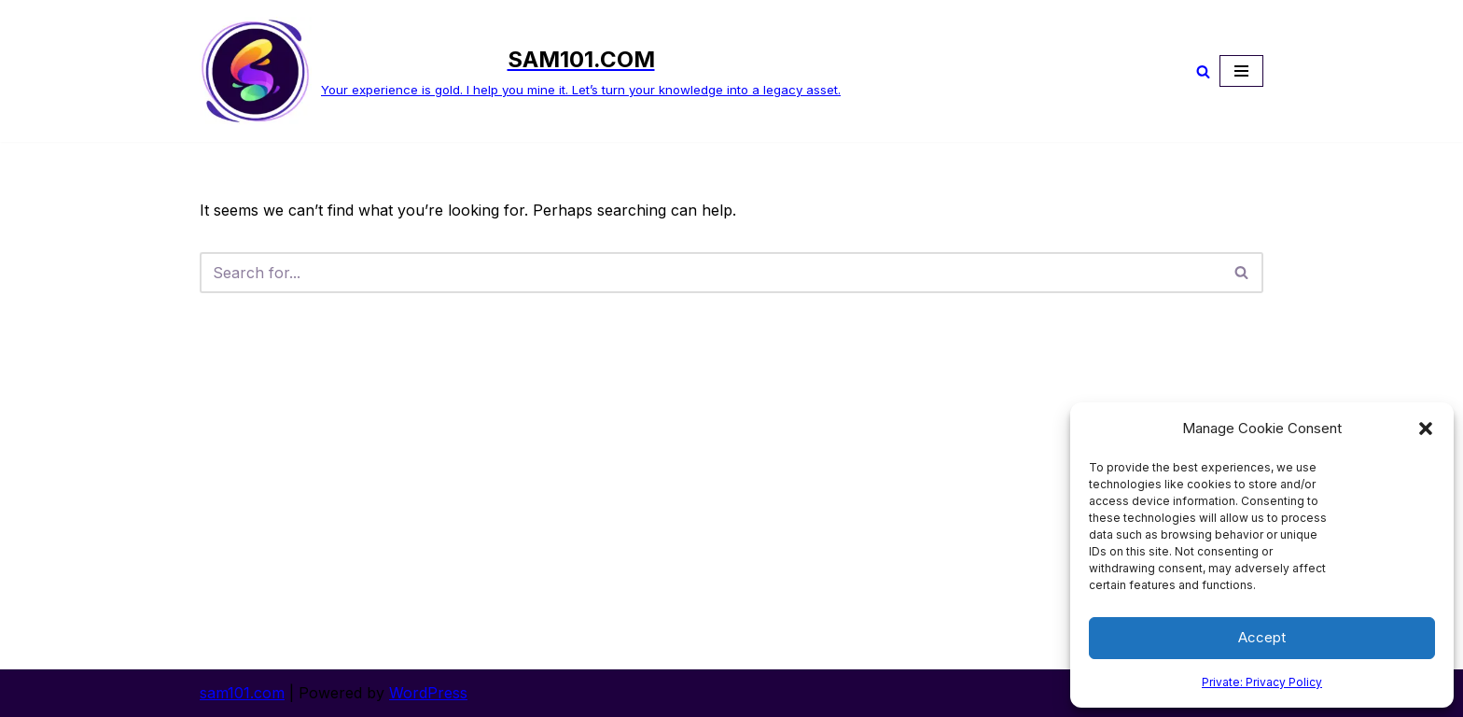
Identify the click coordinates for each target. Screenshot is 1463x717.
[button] (1425, 428)
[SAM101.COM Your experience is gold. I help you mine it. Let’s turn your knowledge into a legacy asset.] (520, 71)
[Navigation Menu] (1241, 71)
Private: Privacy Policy (1262, 682)
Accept (1262, 637)
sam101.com (242, 692)
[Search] (1203, 71)
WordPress (428, 692)
